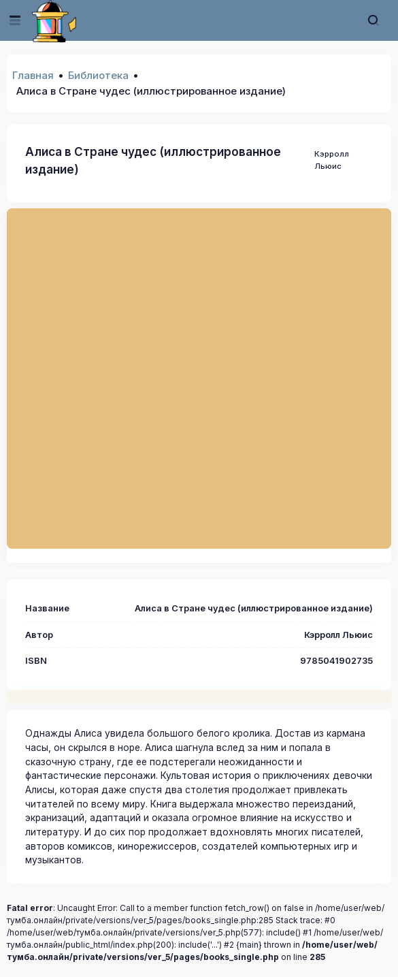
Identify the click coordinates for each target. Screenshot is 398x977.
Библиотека (98, 75)
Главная (33, 75)
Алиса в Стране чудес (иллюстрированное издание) (153, 160)
